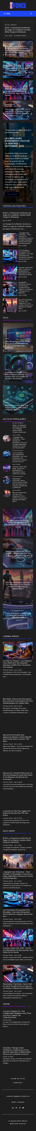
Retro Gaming (11, 25)
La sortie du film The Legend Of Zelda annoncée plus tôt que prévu (16, 813)
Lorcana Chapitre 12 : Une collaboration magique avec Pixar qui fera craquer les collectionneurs (17, 1014)
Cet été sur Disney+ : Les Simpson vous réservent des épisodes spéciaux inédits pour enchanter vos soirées (17, 664)
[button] (31, 14)
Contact (18, 1083)
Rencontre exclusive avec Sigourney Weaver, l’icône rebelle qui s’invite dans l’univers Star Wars (17, 738)
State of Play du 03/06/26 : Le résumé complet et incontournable (18, 615)
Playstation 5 (11, 66)
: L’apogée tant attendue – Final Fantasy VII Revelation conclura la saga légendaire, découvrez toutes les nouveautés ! (17, 50)
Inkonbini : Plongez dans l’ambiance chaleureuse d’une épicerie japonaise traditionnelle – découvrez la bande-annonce (17, 1051)
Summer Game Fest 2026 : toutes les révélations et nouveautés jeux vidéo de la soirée (17, 92)
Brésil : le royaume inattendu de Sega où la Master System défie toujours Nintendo (17, 30)
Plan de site (18, 1079)
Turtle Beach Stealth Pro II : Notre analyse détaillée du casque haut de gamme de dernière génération (16, 375)
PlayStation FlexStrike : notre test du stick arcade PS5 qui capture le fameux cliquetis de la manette (17, 112)
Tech (7, 339)
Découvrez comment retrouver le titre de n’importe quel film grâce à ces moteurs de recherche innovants (17, 776)
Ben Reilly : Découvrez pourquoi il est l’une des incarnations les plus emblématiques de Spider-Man (18, 701)
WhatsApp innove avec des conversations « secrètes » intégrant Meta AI (16, 407)
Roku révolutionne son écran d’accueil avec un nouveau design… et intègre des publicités (17, 344)
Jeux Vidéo (9, 43)
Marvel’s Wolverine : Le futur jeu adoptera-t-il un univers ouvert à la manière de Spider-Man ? (26, 304)
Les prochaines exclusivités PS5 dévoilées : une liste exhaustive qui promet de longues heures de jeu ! (16, 72)
